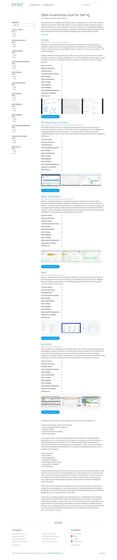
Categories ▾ (35, 5)
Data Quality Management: (21, 125)
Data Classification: (19, 83)
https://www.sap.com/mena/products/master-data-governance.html (62, 125)
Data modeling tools (18, 534)
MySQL (75, 539)
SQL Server (76, 534)
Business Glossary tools (20, 541)
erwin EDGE (46, 344)
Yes (14, 34)
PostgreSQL (76, 541)
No (14, 36)
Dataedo (45, 40)
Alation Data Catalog (50, 196)
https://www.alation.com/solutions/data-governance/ (57, 199)
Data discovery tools (48, 539)
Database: (15, 22)
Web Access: (16, 147)
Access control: (17, 29)
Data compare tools (48, 534)
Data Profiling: (17, 115)
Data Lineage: (17, 93)
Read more (44, 34)
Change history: (17, 51)
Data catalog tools (18, 536)
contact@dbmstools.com (55, 553)
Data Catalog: (16, 72)
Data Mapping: (17, 104)
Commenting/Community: (21, 61)
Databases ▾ (48, 5)
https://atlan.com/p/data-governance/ (53, 275)
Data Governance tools (49, 541)
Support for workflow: (19, 136)
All (13, 32)
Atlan (43, 272)
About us (102, 553)
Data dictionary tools (18, 539)
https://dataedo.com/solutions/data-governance (56, 42)
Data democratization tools (50, 536)
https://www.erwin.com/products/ (51, 347)
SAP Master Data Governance (54, 122)
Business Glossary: (19, 40)
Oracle (74, 536)
